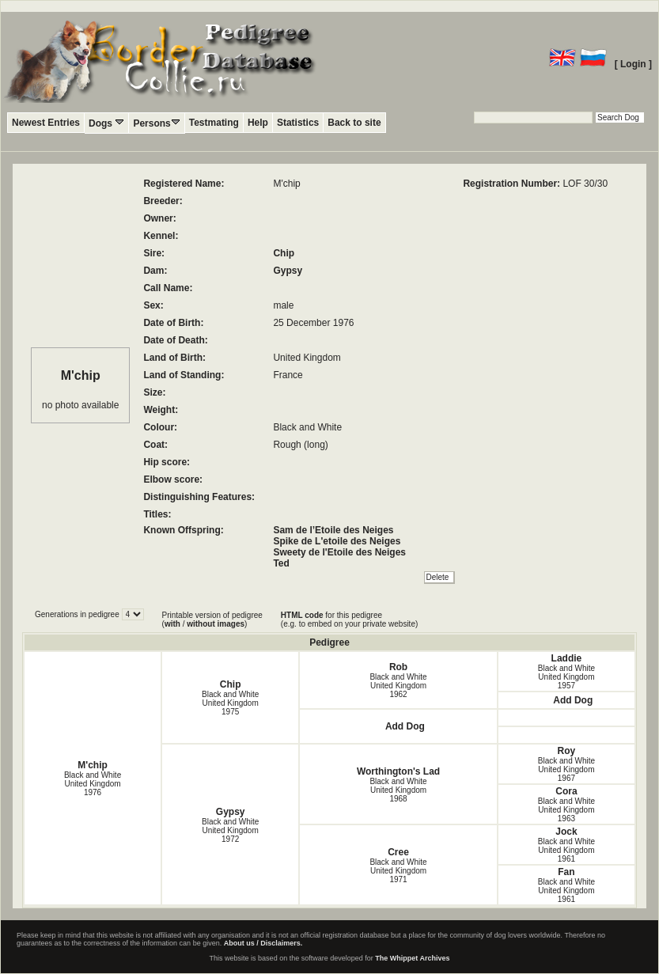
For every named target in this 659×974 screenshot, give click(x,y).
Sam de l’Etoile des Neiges (333, 530)
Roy (567, 750)
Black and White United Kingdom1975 (230, 703)
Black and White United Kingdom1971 (397, 871)
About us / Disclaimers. (263, 943)
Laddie (566, 658)
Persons (156, 123)
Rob (398, 667)
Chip (283, 253)
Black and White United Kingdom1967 (566, 769)
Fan (566, 871)
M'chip (93, 765)
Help (258, 122)
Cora (566, 791)
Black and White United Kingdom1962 (397, 686)
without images (215, 624)
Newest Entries (46, 122)
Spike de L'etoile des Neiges (336, 541)
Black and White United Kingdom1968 (397, 790)
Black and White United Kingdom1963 (566, 810)
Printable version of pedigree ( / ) (212, 619)
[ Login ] (633, 64)
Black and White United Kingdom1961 (566, 850)
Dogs (106, 123)
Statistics (298, 122)
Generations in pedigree (78, 614)
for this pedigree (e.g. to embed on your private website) (349, 619)
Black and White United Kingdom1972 (230, 830)
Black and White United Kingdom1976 (92, 784)
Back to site (354, 122)
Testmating (214, 122)
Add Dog (573, 700)
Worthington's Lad (398, 771)
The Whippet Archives (412, 958)
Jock (566, 831)
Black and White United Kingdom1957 (566, 677)
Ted (281, 563)
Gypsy (287, 270)
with (172, 624)
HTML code (302, 615)
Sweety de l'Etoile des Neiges (339, 552)
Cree (398, 852)
